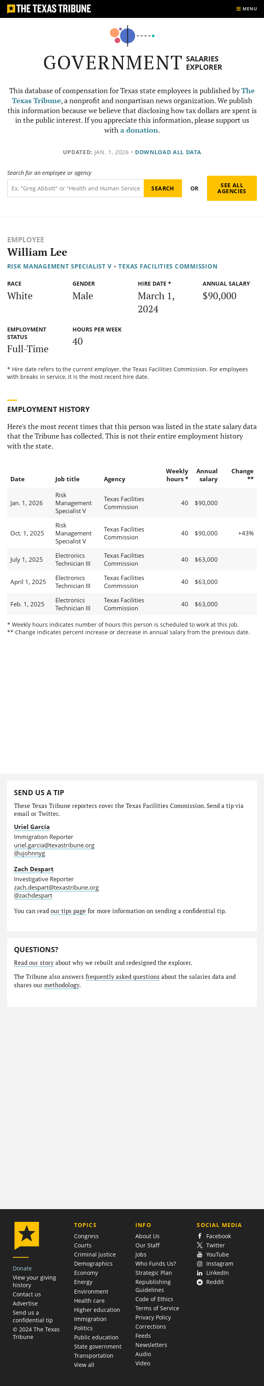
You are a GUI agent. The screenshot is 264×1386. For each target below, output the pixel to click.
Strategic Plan (153, 1272)
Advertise (25, 1303)
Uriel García (32, 827)
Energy (83, 1282)
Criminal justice (95, 1254)
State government (97, 1346)
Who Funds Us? (155, 1263)
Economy (86, 1272)
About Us (147, 1236)
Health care (89, 1300)
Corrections (150, 1326)
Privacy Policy (153, 1317)
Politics (83, 1328)
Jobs (141, 1254)
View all (84, 1364)
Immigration (90, 1319)
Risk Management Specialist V (59, 266)
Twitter (211, 1245)
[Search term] (75, 188)
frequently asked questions (123, 976)
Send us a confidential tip (33, 1316)
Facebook (214, 1236)
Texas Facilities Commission (167, 266)
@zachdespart (33, 895)
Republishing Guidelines (153, 1285)
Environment (91, 1291)
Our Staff (147, 1245)
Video (142, 1363)
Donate (22, 1268)
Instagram (215, 1263)
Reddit (210, 1282)
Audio (143, 1354)
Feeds (143, 1335)
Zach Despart (34, 869)
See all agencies (231, 188)
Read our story (34, 962)
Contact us (27, 1294)
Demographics (93, 1263)
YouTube (213, 1254)
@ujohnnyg (29, 853)
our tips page (68, 911)
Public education (96, 1337)
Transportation (93, 1355)
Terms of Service (157, 1308)
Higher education (97, 1309)
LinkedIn (213, 1272)
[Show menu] (246, 9)
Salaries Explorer (204, 63)
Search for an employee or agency (49, 173)
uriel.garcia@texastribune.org (54, 845)
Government (113, 62)
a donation (139, 130)
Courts (83, 1245)
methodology (61, 985)
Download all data (168, 152)
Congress (86, 1236)
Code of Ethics (154, 1299)
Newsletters (151, 1345)
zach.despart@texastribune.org (56, 887)
